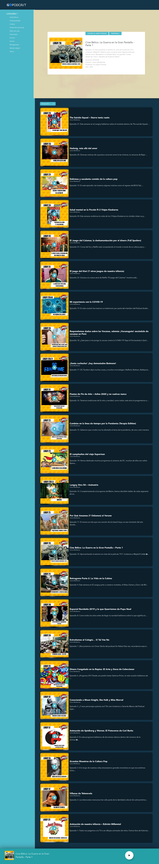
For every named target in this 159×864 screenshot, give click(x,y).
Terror (12, 51)
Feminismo (13, 34)
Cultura (12, 24)
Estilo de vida (14, 31)
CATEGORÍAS (11, 13)
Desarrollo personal (17, 27)
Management (14, 44)
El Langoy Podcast (100, 33)
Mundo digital (15, 48)
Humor (12, 41)
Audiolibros (14, 17)
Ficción (12, 37)
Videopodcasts (15, 20)
